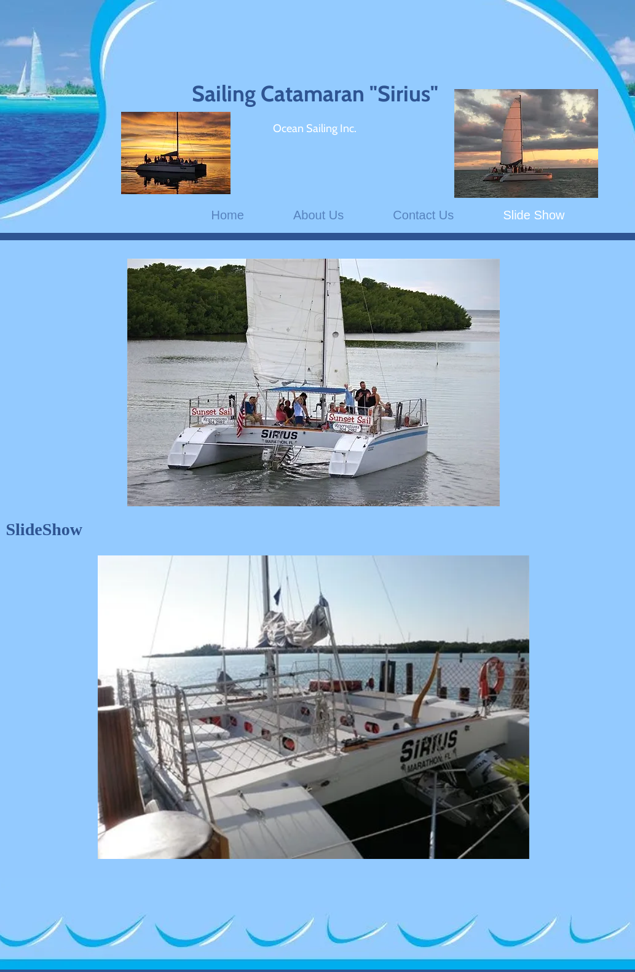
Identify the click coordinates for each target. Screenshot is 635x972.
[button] (313, 707)
